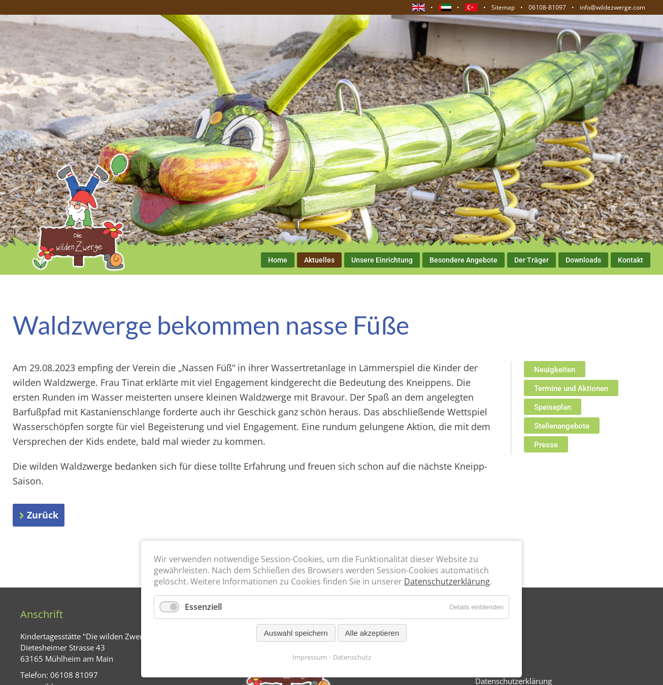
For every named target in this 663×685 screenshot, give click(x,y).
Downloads (583, 260)
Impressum (309, 657)
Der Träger (531, 260)
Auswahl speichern (296, 633)
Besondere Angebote (463, 260)
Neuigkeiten (554, 369)
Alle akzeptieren (372, 633)
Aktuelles (319, 260)
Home (277, 260)
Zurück (42, 515)
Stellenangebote (561, 426)
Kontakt (630, 260)
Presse (546, 444)
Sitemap (503, 7)
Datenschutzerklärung (447, 581)
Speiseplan (552, 407)
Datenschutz (352, 657)
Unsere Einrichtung (382, 260)
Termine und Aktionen (571, 388)
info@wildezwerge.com (612, 7)
